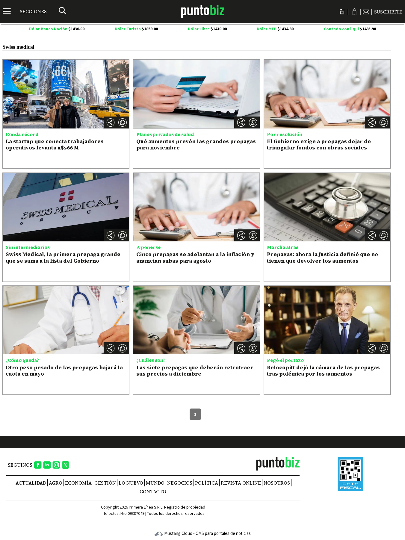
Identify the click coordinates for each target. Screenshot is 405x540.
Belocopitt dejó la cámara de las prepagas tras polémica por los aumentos (323, 371)
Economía (78, 483)
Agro (55, 483)
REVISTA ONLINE (241, 483)
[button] (122, 122)
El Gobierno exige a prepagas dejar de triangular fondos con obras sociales (319, 144)
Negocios (179, 483)
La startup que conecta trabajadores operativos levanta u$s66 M (55, 144)
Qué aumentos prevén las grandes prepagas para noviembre (196, 144)
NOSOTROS (277, 483)
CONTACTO (153, 491)
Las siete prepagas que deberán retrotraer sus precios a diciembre (194, 371)
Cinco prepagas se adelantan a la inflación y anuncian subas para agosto (195, 257)
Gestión (105, 483)
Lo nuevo (131, 483)
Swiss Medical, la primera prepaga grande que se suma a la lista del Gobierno (63, 257)
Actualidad (31, 483)
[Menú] (25, 11)
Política (206, 483)
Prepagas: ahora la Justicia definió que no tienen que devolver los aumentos (322, 257)
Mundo (155, 483)
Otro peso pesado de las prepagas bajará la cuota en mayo (64, 371)
